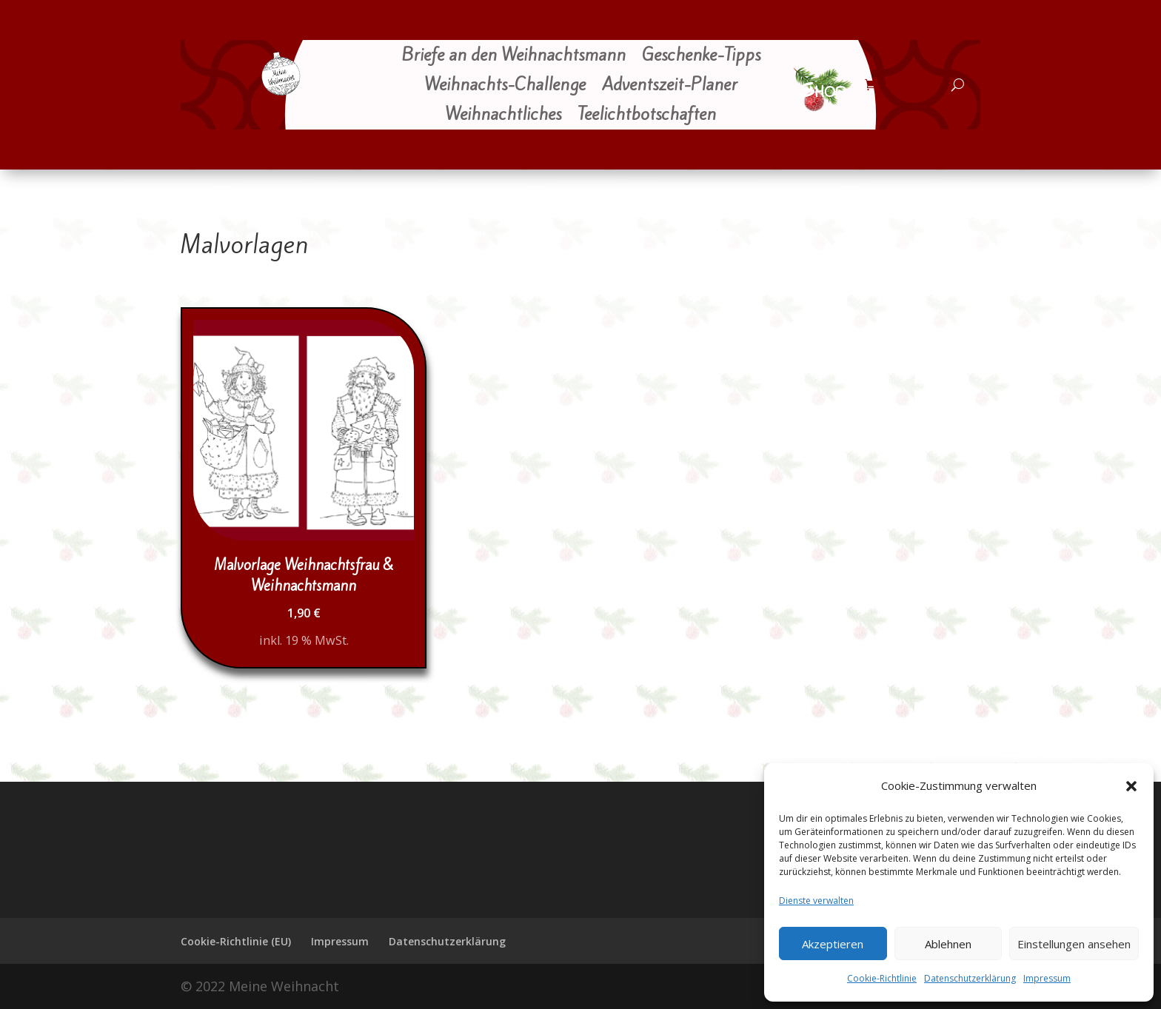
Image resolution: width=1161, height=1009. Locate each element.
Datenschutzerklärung (970, 978)
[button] (1131, 786)
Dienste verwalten (816, 900)
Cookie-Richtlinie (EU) (236, 941)
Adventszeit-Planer (669, 86)
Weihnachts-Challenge (505, 86)
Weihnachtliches (503, 115)
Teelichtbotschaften (647, 115)
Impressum (1047, 978)
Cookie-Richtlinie (882, 978)
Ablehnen (948, 943)
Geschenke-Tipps (701, 56)
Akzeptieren (832, 943)
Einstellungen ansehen (1074, 943)
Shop (823, 90)
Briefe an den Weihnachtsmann (513, 56)
